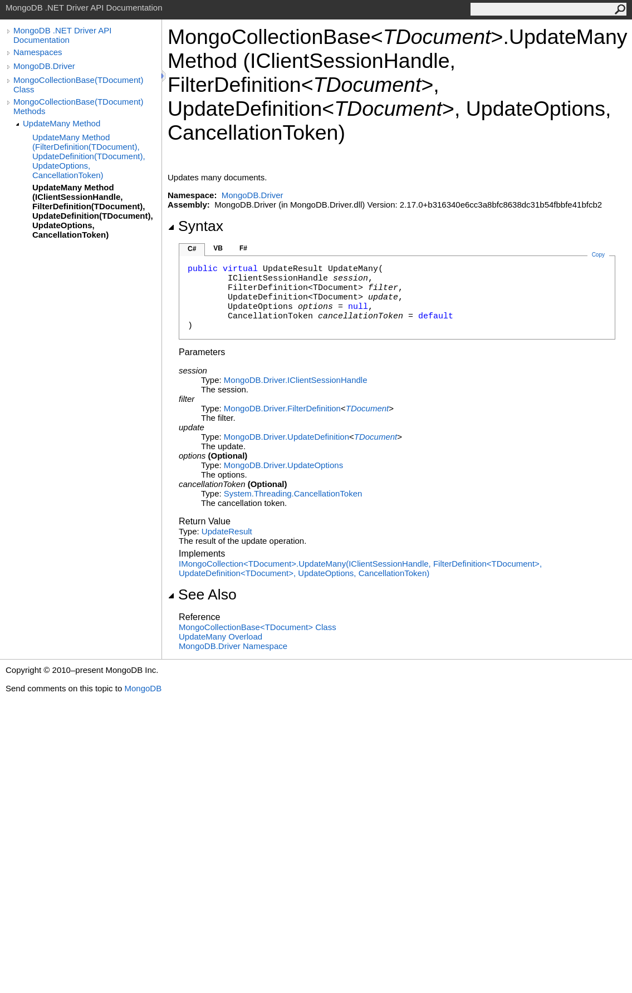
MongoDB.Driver (44, 66)
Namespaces (37, 52)
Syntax (195, 226)
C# (192, 249)
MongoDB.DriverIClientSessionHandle (296, 380)
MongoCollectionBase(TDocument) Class (78, 84)
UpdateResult (227, 531)
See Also (202, 594)
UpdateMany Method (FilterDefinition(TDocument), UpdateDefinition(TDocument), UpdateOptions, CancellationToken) (88, 156)
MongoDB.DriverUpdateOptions (283, 465)
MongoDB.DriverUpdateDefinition (286, 436)
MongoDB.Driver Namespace (233, 646)
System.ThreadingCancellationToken (293, 493)
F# (243, 248)
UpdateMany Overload (220, 636)
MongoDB (142, 688)
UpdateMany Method (61, 123)
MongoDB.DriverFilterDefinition (282, 408)
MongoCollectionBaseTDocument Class (257, 627)
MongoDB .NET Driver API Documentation (62, 35)
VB (218, 248)
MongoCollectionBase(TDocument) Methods (78, 106)
